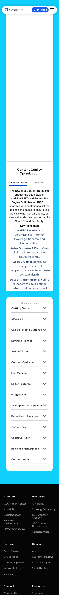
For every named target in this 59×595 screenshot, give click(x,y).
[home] (14, 10)
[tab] (18, 182)
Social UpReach (13, 515)
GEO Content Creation (40, 516)
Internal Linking (12, 568)
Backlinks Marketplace (11, 522)
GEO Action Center (15, 503)
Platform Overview (14, 529)
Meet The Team (41, 568)
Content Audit (40, 531)
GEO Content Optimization (40, 525)
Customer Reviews (42, 556)
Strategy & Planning (43, 509)
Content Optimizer (14, 562)
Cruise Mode (11, 556)
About (35, 551)
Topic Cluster (11, 551)
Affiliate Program (41, 562)
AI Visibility (10, 509)
